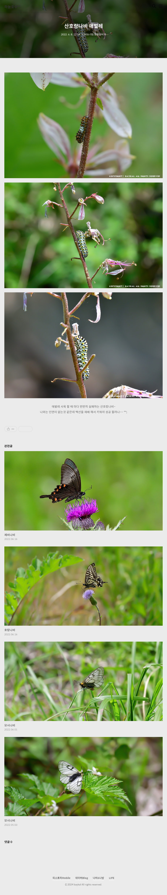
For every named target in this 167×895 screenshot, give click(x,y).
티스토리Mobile (61, 878)
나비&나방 (98, 878)
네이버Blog (81, 878)
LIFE (111, 878)
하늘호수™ (12, 6)
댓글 (8, 842)
